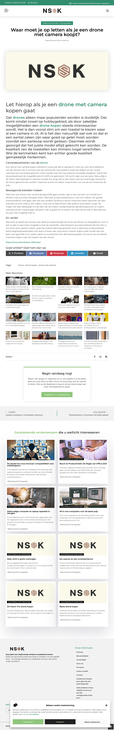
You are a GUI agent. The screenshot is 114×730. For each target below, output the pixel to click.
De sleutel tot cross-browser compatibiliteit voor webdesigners (30, 464)
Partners (79, 652)
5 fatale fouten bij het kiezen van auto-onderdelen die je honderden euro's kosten (94, 307)
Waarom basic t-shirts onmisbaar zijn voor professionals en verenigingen (95, 325)
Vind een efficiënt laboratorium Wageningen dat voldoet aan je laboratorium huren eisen (43, 325)
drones (19, 118)
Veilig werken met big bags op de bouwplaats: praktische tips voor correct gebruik (17, 289)
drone (44, 162)
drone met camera (83, 104)
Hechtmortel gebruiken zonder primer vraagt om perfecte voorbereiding (44, 298)
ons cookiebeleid (32, 714)
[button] (106, 705)
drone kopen (50, 126)
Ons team (80, 667)
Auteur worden (82, 671)
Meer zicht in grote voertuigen (21, 559)
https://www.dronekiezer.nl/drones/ (23, 242)
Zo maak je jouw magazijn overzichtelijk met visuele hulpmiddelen (94, 289)
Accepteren (28, 722)
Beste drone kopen (69, 606)
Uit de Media (81, 660)
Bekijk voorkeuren (92, 722)
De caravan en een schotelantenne (76, 559)
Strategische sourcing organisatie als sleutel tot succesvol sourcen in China (68, 343)
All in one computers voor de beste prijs (79, 511)
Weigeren (60, 722)
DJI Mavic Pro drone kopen (20, 606)
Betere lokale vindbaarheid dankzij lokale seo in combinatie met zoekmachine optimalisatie (70, 325)
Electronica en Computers (57, 23)
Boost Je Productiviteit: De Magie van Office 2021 (83, 463)
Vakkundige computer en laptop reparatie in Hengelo (28, 512)
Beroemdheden (82, 656)
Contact (79, 675)
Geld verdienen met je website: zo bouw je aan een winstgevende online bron (84, 693)
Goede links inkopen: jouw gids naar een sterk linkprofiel (84, 681)
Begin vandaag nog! (57, 373)
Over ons (79, 664)
